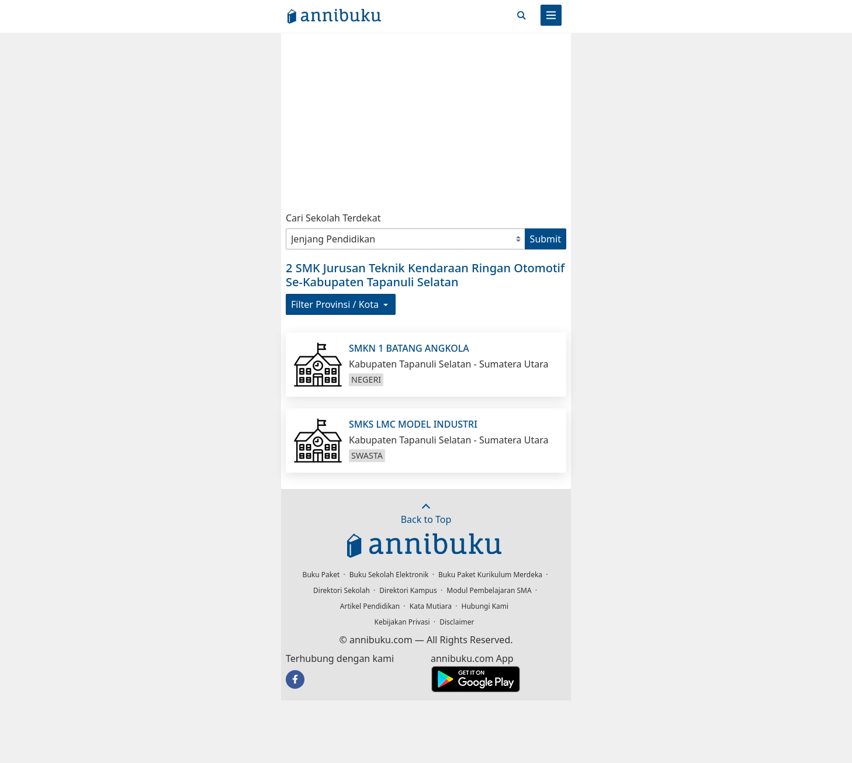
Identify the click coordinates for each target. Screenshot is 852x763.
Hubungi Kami (485, 606)
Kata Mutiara (431, 606)
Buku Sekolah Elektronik (389, 575)
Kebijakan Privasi (402, 622)
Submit (545, 239)
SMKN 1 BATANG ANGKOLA (409, 348)
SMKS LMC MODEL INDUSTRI (413, 424)
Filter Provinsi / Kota (340, 304)
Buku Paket (321, 575)
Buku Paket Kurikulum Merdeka (490, 575)
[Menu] (551, 15)
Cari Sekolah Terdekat (333, 217)
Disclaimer (456, 622)
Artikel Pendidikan (370, 606)
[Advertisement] (426, 120)
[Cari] (521, 15)
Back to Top (426, 514)
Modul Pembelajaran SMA (488, 590)
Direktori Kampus (408, 590)
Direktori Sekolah (341, 590)
